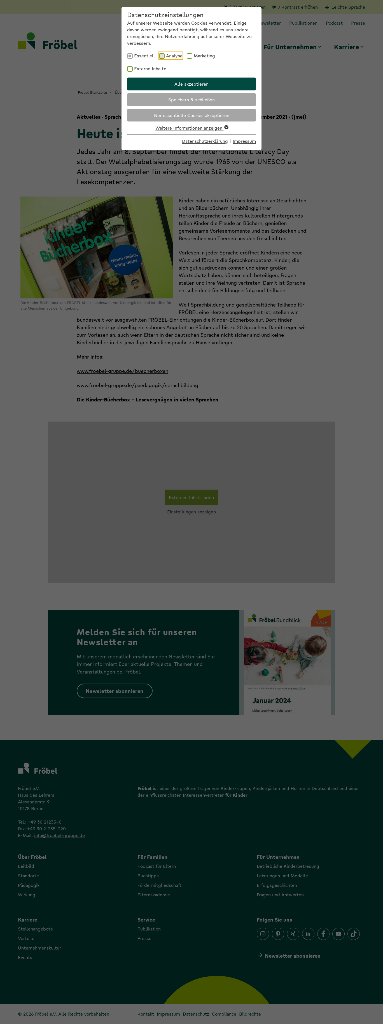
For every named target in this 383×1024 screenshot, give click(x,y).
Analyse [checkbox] (174, 56)
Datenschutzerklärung (205, 141)
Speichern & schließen (191, 99)
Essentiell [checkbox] (144, 56)
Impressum (244, 141)
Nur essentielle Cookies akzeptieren (191, 115)
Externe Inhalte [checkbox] (150, 68)
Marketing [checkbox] (204, 56)
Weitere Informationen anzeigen (191, 128)
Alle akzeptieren (191, 84)
